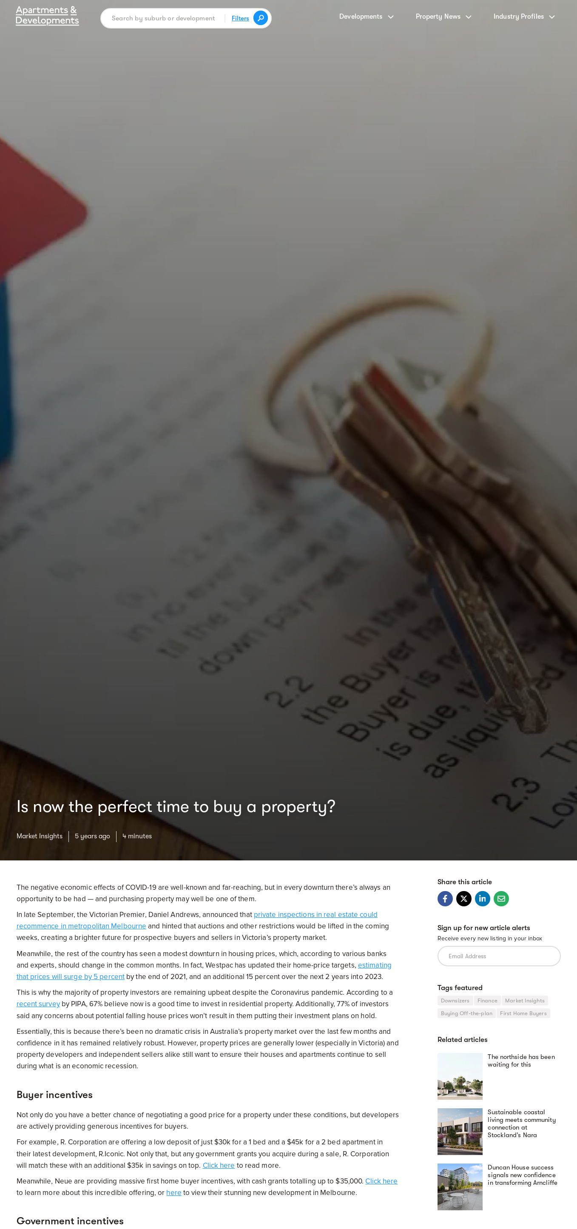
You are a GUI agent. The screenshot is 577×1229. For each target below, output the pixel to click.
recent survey (38, 1003)
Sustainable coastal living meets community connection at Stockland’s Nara (522, 1123)
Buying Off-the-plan (467, 1013)
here (173, 1192)
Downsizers (455, 1000)
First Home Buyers (523, 1013)
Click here (219, 1165)
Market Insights (40, 836)
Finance (487, 1000)
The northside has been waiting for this (521, 1060)
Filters (240, 18)
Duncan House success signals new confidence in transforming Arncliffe (522, 1175)
